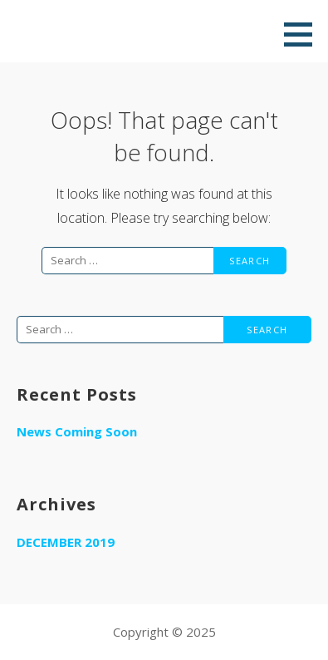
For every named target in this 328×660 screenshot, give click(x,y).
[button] (304, 34)
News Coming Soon (77, 431)
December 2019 (66, 542)
